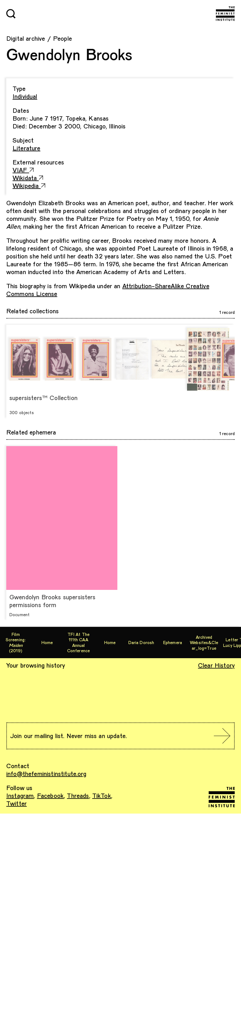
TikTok (101, 795)
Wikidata (28, 177)
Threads (78, 795)
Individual (25, 96)
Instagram (20, 795)
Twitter (16, 803)
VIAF (23, 170)
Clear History (216, 665)
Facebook (50, 795)
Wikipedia (29, 185)
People (62, 38)
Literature (26, 148)
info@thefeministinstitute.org (46, 773)
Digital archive (25, 38)
